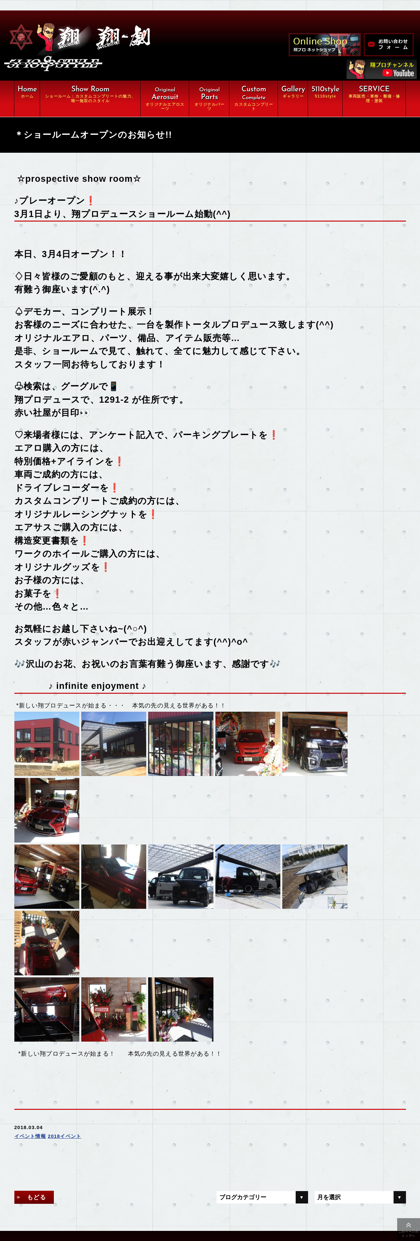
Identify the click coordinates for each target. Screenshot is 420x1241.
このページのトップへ (408, 1233)
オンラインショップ (151, 1189)
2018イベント (65, 999)
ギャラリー (68, 1189)
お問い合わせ (144, 1203)
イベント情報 (30, 999)
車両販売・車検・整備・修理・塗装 (98, 1176)
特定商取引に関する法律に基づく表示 (98, 1216)
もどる (36, 1060)
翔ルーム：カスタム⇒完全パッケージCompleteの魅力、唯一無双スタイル (123, 1133)
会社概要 (66, 1203)
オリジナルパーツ (149, 1149)
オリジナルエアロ (76, 1149)
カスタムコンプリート (81, 1163)
